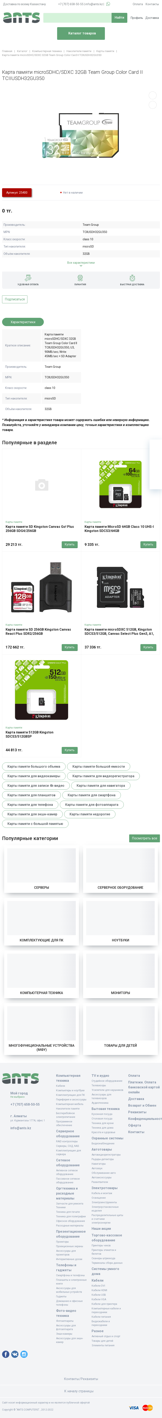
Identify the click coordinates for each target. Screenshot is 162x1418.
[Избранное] (156, 458)
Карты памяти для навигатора (101, 786)
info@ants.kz (94, 4)
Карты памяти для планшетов (31, 795)
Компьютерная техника (41, 993)
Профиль (137, 17)
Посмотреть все (144, 838)
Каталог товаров (78, 33)
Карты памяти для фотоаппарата (91, 805)
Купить (70, 544)
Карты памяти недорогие (90, 814)
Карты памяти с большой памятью (35, 824)
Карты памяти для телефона (30, 805)
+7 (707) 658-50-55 (70, 4)
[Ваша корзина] (156, 445)
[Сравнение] (156, 470)
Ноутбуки (120, 940)
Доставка (152, 17)
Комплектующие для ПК (41, 940)
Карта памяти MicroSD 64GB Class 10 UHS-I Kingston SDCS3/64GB (119, 529)
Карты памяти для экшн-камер (32, 814)
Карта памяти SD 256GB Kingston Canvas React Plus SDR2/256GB (38, 632)
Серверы (41, 888)
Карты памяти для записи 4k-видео (35, 786)
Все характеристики (81, 262)
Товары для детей (120, 1046)
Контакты (152, 4)
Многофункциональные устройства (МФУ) (41, 1048)
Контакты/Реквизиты (81, 1379)
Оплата (138, 4)
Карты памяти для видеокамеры (33, 776)
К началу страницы (81, 1391)
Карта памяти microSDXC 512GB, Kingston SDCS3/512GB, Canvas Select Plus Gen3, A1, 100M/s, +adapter (119, 634)
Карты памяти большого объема (33, 766)
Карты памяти (14, 522)
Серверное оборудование (120, 888)
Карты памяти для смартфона (91, 795)
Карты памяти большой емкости (98, 766)
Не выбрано (19, 1096)
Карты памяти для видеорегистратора (103, 776)
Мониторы (120, 993)
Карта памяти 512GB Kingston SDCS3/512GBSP (29, 734)
